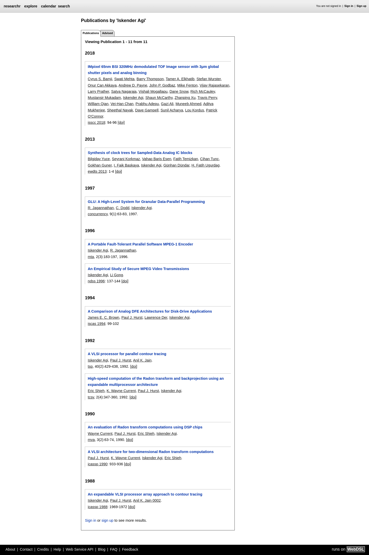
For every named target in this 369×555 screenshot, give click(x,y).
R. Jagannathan (101, 208)
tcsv (91, 397)
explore (30, 6)
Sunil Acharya (171, 110)
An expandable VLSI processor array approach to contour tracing (145, 494)
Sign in (348, 6)
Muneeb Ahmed (188, 104)
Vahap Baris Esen (156, 159)
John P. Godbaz (162, 85)
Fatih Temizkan (185, 159)
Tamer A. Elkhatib (180, 79)
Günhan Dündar (176, 165)
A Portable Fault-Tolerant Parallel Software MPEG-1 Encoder (140, 244)
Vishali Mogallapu (153, 91)
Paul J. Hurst (131, 317)
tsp (90, 366)
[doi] (121, 122)
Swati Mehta (124, 79)
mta (91, 257)
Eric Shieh (96, 391)
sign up (107, 520)
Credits (43, 549)
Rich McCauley (202, 91)
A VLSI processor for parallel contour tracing (127, 354)
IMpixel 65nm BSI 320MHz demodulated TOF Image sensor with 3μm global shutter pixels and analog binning (153, 70)
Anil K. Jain (142, 360)
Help (57, 549)
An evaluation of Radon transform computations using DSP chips (145, 427)
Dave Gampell (146, 110)
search (64, 6)
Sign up (361, 6)
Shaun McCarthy (158, 98)
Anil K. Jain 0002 (147, 500)
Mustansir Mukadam (104, 98)
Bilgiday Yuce (99, 159)
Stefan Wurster (209, 79)
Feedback (130, 549)
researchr (12, 6)
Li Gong (116, 275)
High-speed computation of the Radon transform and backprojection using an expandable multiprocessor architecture (156, 381)
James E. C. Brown (103, 317)
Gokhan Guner (100, 165)
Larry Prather (98, 91)
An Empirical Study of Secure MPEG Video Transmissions (138, 269)
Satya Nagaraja (124, 91)
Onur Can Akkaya (102, 85)
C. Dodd (122, 208)
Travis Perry (207, 98)
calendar (48, 6)
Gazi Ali (167, 104)
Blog (101, 549)
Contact (26, 549)
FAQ (113, 549)
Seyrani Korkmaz (126, 159)
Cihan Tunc (209, 159)
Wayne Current (100, 433)
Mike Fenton (187, 85)
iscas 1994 (96, 324)
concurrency (97, 214)
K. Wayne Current (121, 391)
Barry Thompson (150, 79)
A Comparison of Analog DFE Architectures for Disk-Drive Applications (150, 311)
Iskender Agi (133, 98)
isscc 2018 (96, 122)
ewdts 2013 (97, 171)
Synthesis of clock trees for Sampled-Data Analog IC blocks (140, 153)
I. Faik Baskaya (126, 165)
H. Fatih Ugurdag (205, 165)
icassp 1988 (97, 507)
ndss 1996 (96, 281)
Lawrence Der (156, 317)
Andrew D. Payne (132, 85)
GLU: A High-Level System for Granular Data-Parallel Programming (146, 202)
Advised (107, 33)
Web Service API (79, 549)
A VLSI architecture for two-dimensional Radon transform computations (150, 452)
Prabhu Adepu (147, 104)
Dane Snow (178, 91)
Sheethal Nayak (120, 110)
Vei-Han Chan (122, 104)
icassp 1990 (97, 464)
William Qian (98, 104)
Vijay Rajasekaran (214, 85)
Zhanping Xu (185, 98)
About (10, 549)
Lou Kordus (194, 110)
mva (91, 440)
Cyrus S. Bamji (100, 79)
